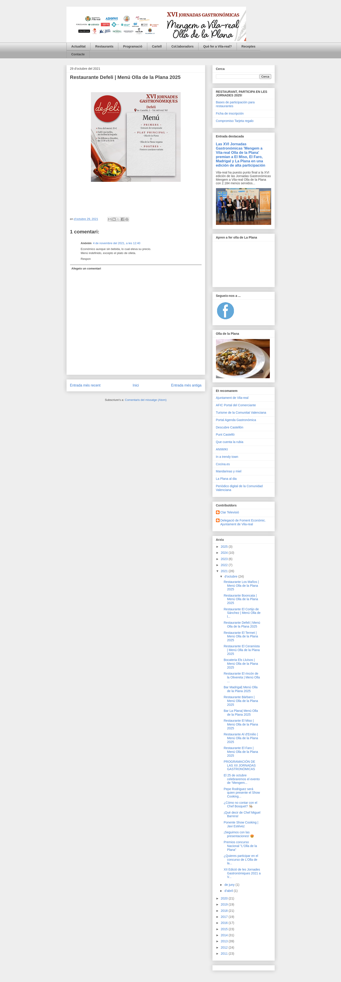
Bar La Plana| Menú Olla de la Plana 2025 (241, 712)
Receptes (248, 46)
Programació (132, 46)
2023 (225, 559)
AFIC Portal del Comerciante (236, 405)
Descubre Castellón (229, 427)
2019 (225, 904)
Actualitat (78, 46)
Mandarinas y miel (229, 471)
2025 (225, 546)
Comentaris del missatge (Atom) (146, 400)
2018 (225, 910)
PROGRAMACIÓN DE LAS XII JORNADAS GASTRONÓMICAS (240, 765)
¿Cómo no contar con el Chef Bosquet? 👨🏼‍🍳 (240, 804)
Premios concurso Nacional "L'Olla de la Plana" (240, 846)
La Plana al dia (226, 478)
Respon (86, 259)
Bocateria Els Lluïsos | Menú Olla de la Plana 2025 (241, 663)
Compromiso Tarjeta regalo (235, 121)
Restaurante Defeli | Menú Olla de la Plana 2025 (242, 624)
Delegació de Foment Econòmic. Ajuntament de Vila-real (243, 522)
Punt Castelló (225, 434)
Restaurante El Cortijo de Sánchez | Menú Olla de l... (242, 613)
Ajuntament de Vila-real (232, 398)
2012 (225, 947)
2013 (225, 941)
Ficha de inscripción (230, 113)
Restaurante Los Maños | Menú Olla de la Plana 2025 (241, 585)
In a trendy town (227, 456)
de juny (229, 884)
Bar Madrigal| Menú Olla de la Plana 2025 (240, 689)
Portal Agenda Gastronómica (236, 420)
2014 (225, 935)
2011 (225, 953)
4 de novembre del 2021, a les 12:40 (116, 243)
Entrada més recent (85, 385)
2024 (225, 552)
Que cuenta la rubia (229, 442)
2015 (225, 929)
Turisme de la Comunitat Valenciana (241, 412)
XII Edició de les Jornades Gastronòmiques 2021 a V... (242, 873)
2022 (225, 565)
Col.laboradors (182, 46)
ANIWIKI (222, 449)
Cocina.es (223, 464)
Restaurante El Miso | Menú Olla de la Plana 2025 (241, 724)
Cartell (157, 46)
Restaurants (104, 46)
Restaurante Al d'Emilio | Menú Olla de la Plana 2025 (241, 738)
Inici (136, 385)
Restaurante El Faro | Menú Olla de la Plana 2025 (241, 751)
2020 (225, 898)
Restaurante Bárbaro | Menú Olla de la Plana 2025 (241, 700)
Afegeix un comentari (86, 268)
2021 (225, 571)
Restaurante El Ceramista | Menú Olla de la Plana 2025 (242, 650)
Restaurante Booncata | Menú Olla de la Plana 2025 (241, 599)
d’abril (229, 891)
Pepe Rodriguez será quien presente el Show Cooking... (242, 792)
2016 (225, 923)
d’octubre (231, 576)
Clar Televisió (229, 512)
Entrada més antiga (186, 385)
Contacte (78, 54)
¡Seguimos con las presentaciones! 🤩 (239, 834)
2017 (225, 917)
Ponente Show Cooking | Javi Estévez (241, 824)
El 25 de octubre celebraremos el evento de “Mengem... (242, 779)
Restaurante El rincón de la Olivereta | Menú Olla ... (242, 677)
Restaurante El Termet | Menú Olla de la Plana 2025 (241, 636)
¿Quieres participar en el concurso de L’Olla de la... (241, 859)
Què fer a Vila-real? (217, 46)
